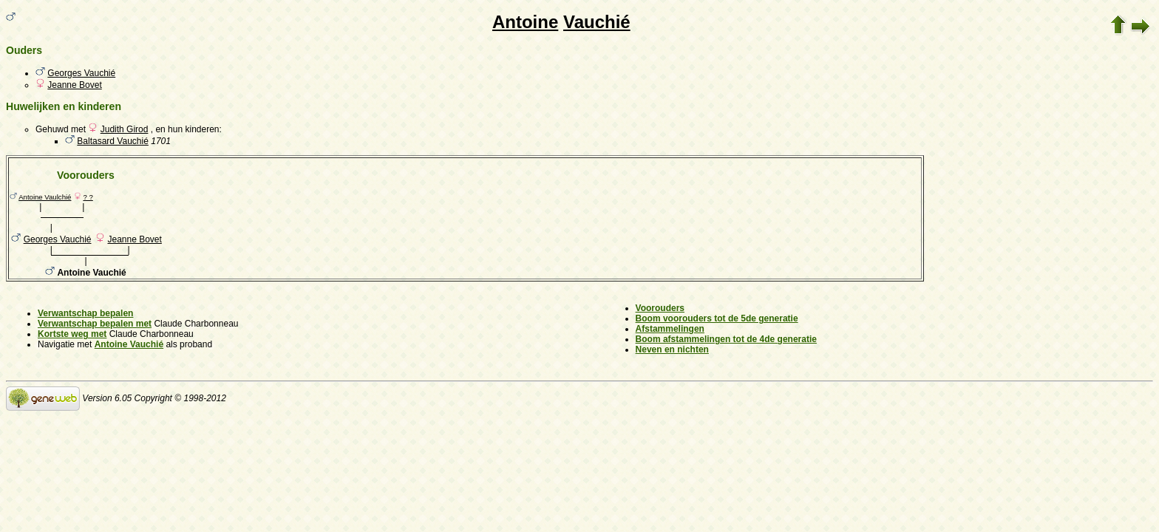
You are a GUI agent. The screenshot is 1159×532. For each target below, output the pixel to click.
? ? (87, 197)
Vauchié (597, 22)
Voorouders (660, 308)
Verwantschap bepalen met (95, 323)
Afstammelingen (670, 329)
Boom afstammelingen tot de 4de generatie (726, 339)
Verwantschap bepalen (85, 313)
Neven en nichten (672, 349)
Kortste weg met (72, 334)
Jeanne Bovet (74, 85)
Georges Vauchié (81, 73)
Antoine (525, 22)
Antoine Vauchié (129, 344)
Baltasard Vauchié (113, 141)
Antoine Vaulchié (44, 197)
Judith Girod (125, 129)
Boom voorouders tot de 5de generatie (717, 318)
